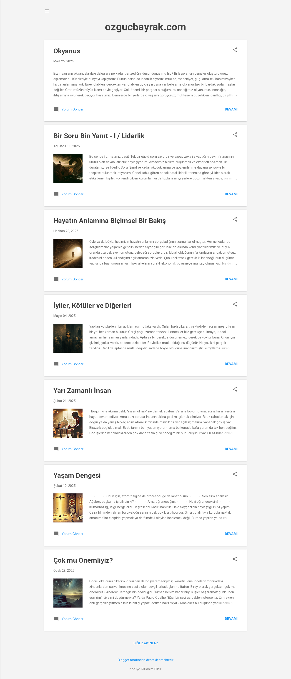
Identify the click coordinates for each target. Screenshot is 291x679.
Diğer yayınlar (145, 643)
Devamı (231, 109)
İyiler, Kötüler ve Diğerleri (92, 305)
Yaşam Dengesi (77, 475)
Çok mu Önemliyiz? (83, 560)
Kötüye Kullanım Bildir (145, 669)
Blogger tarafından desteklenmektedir (145, 660)
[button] (235, 50)
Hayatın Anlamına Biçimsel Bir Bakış (109, 221)
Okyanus (66, 51)
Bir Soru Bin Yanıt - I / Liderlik (98, 136)
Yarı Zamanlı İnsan (82, 391)
